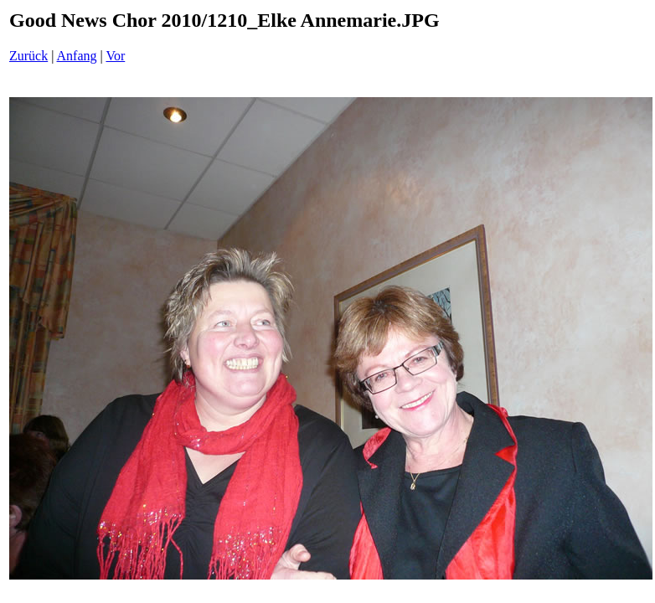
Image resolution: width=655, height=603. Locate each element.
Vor (115, 56)
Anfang (77, 56)
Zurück (28, 56)
